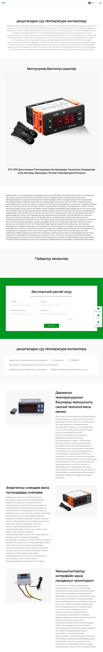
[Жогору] (98, 323)
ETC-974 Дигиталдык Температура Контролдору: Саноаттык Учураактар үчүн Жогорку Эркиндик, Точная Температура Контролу (51, 171)
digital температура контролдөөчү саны (69, 369)
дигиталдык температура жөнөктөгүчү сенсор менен (33, 365)
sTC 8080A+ (74, 360)
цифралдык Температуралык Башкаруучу (28, 360)
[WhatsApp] (98, 309)
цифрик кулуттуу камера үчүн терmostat (27, 369)
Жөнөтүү (51, 326)
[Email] (98, 316)
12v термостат (58, 360)
